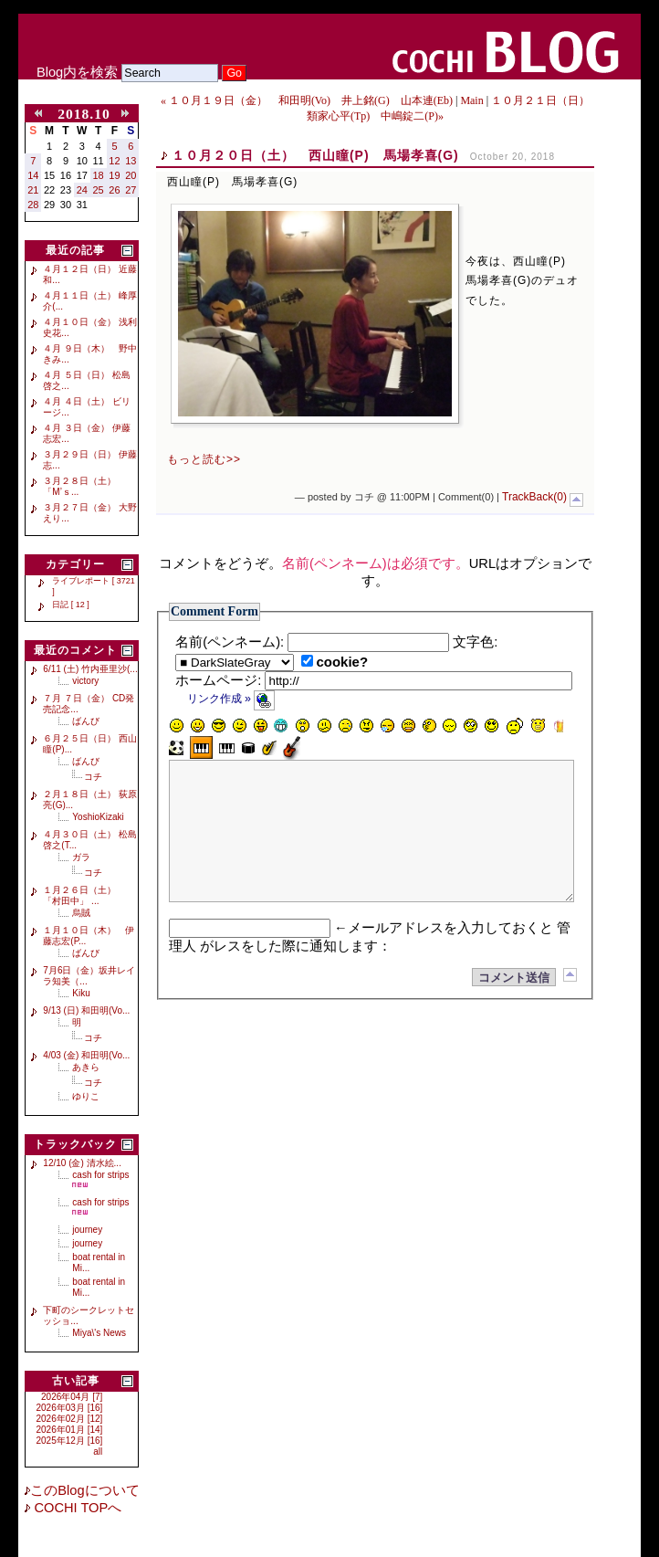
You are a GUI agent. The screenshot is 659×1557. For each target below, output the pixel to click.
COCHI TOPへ (75, 1507)
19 (114, 175)
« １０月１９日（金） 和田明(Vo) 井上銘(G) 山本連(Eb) (307, 100)
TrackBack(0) (534, 496)
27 (130, 189)
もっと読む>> (204, 459)
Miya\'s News (99, 1333)
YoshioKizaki (97, 817)
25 (98, 189)
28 (32, 204)
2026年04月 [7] (71, 1397)
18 (98, 175)
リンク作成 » (231, 698)
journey (87, 1230)
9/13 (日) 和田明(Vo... (86, 1010)
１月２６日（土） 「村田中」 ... (84, 895)
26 (114, 189)
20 (130, 175)
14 (32, 175)
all (97, 1452)
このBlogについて (84, 1490)
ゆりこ (85, 1096)
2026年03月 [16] (70, 1408)
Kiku (80, 993)
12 (114, 160)
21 (32, 189)
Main (471, 100)
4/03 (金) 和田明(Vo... (86, 1055)
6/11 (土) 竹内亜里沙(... (90, 669)
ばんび (85, 721)
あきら (85, 1067)
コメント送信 (513, 1005)
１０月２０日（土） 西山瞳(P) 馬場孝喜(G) (315, 155)
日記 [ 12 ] (70, 604)
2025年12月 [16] (70, 1441)
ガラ (81, 857)
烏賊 (81, 913)
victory (85, 681)
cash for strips (100, 1175)
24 (82, 189)
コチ (93, 777)
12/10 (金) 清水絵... (82, 1163)
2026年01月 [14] (70, 1430)
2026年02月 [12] (70, 1419)
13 (130, 160)
